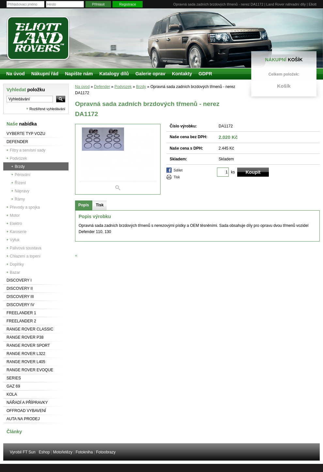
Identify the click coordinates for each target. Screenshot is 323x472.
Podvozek (18, 158)
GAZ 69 (13, 386)
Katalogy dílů (114, 73)
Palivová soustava (25, 248)
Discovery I (19, 280)
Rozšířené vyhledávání (47, 109)
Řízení (20, 183)
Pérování (22, 174)
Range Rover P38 (25, 337)
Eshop (44, 452)
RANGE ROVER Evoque (30, 370)
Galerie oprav (150, 73)
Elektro (16, 223)
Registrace (127, 4)
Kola (12, 394)
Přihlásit (98, 4)
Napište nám (79, 73)
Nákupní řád (44, 73)
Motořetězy (62, 452)
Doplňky (17, 264)
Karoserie (18, 231)
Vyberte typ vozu (26, 133)
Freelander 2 (21, 321)
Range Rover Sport (28, 345)
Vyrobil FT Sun (23, 452)
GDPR (205, 73)
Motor (15, 215)
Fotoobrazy (105, 452)
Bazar (15, 272)
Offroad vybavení (26, 410)
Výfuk (15, 240)
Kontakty (182, 73)
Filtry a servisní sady (27, 150)
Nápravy (22, 191)
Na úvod (82, 86)
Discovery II (20, 288)
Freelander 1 (21, 313)
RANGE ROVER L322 (26, 353)
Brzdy (20, 166)
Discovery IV (20, 304)
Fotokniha (84, 452)
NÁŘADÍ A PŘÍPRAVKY (27, 402)
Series (14, 378)
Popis (83, 205)
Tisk (177, 177)
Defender (17, 142)
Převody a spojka (25, 207)
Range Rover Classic (30, 329)
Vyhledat (26, 89)
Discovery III (20, 296)
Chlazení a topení (25, 256)
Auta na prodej (23, 419)
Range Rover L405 (26, 362)
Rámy (20, 199)
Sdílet (178, 170)
